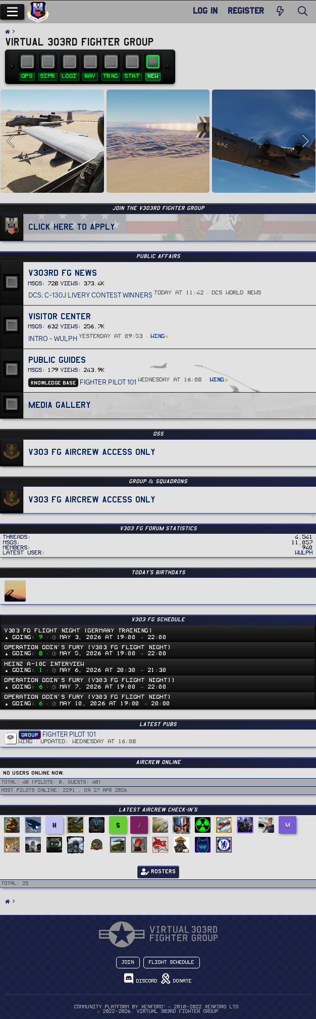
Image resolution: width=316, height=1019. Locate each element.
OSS (158, 434)
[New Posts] (280, 12)
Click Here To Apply (71, 227)
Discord (140, 978)
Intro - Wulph (52, 338)
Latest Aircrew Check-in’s (158, 809)
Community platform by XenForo (157, 1007)
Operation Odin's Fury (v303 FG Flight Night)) (90, 680)
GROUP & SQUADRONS (158, 481)
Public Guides (57, 360)
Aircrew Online (158, 762)
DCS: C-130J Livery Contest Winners (90, 295)
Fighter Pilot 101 (82, 382)
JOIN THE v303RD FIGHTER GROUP (158, 208)
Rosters (158, 871)
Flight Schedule (171, 962)
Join (128, 962)
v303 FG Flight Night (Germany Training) (78, 630)
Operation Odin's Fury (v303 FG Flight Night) (88, 647)
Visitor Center (59, 316)
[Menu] (12, 12)
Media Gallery (59, 405)
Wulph (304, 552)
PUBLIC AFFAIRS (158, 256)
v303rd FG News (62, 273)
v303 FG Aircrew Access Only (91, 452)
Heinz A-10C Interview (45, 664)
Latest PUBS (158, 724)
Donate (176, 978)
